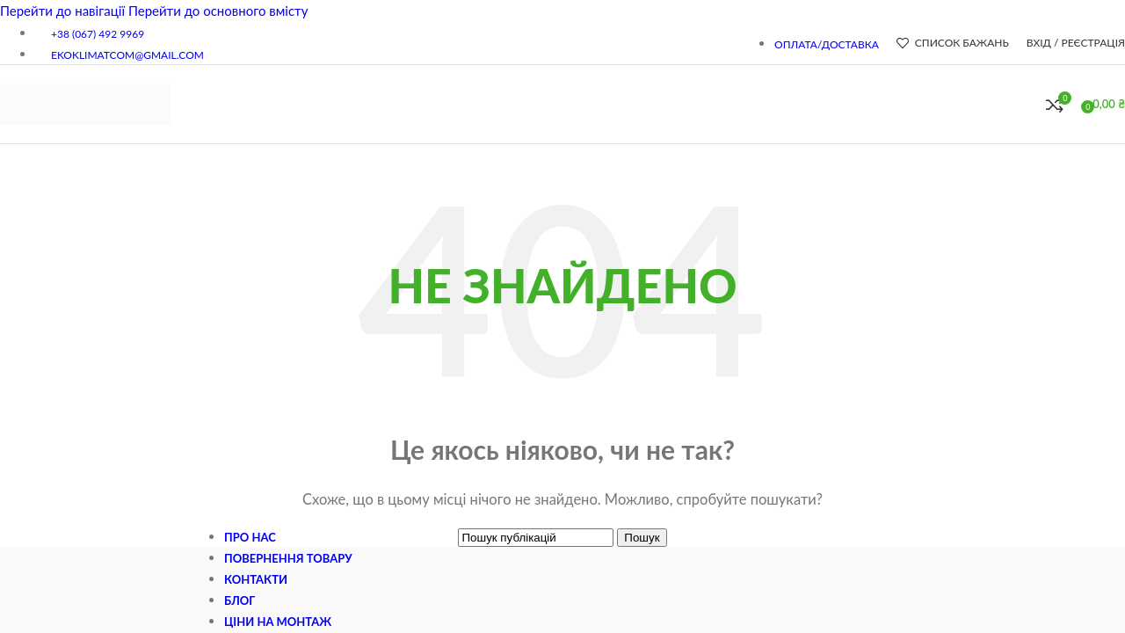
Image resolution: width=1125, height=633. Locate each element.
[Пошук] (1028, 104)
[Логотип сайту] (85, 139)
